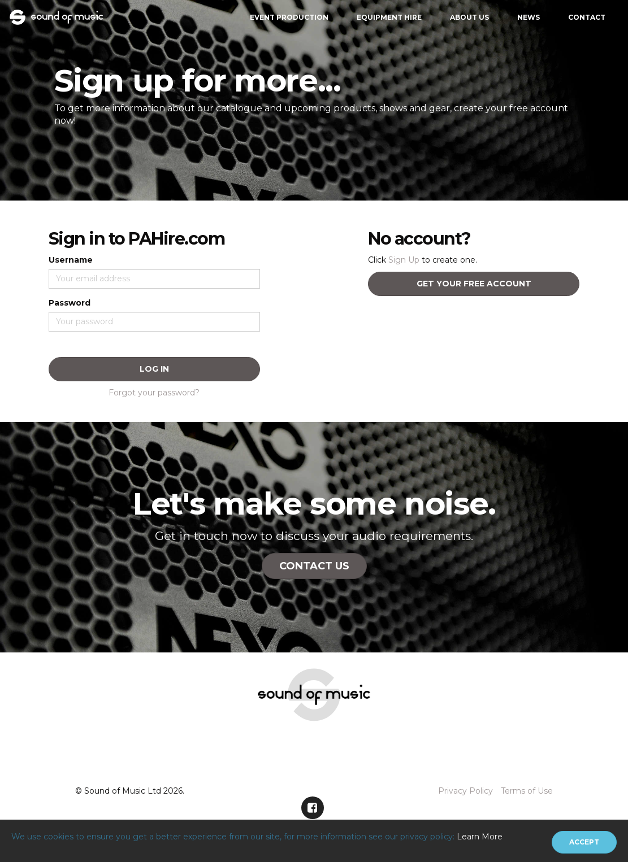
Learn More (480, 836)
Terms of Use (527, 791)
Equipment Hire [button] (389, 17)
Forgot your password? (154, 393)
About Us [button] (469, 17)
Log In (154, 369)
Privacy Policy (465, 791)
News (528, 17)
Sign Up (403, 260)
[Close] (584, 842)
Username (71, 260)
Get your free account (474, 283)
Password (69, 303)
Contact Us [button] (314, 566)
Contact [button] (586, 17)
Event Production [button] (289, 17)
